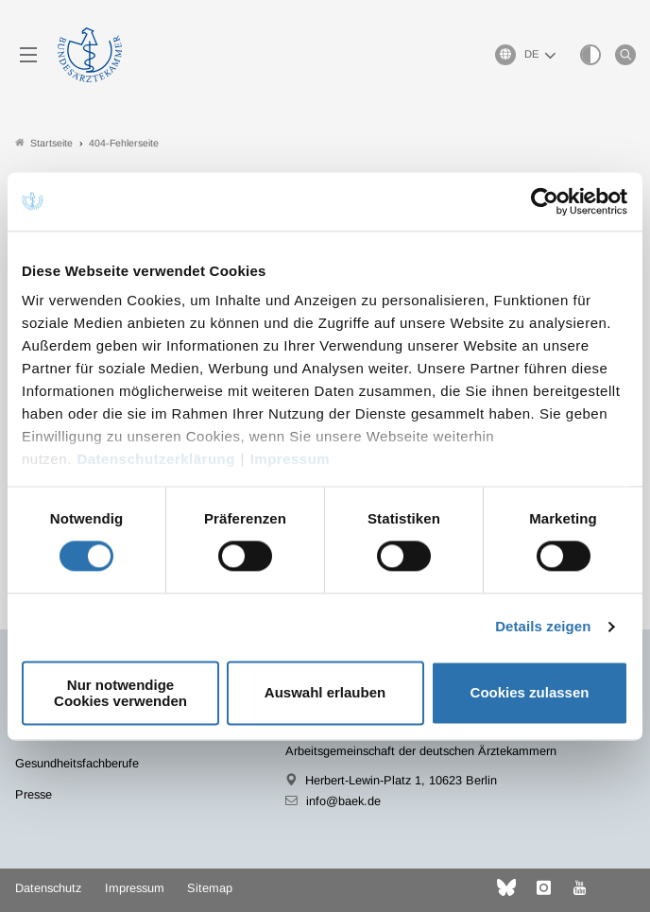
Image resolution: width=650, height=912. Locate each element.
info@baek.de (343, 801)
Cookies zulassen (530, 693)
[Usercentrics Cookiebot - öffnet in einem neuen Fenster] (545, 201)
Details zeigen (542, 627)
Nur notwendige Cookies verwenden (120, 693)
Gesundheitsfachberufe (77, 763)
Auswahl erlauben (325, 693)
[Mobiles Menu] (28, 55)
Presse (33, 794)
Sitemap (209, 888)
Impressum (290, 459)
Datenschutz (48, 888)
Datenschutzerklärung (156, 459)
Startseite (44, 143)
